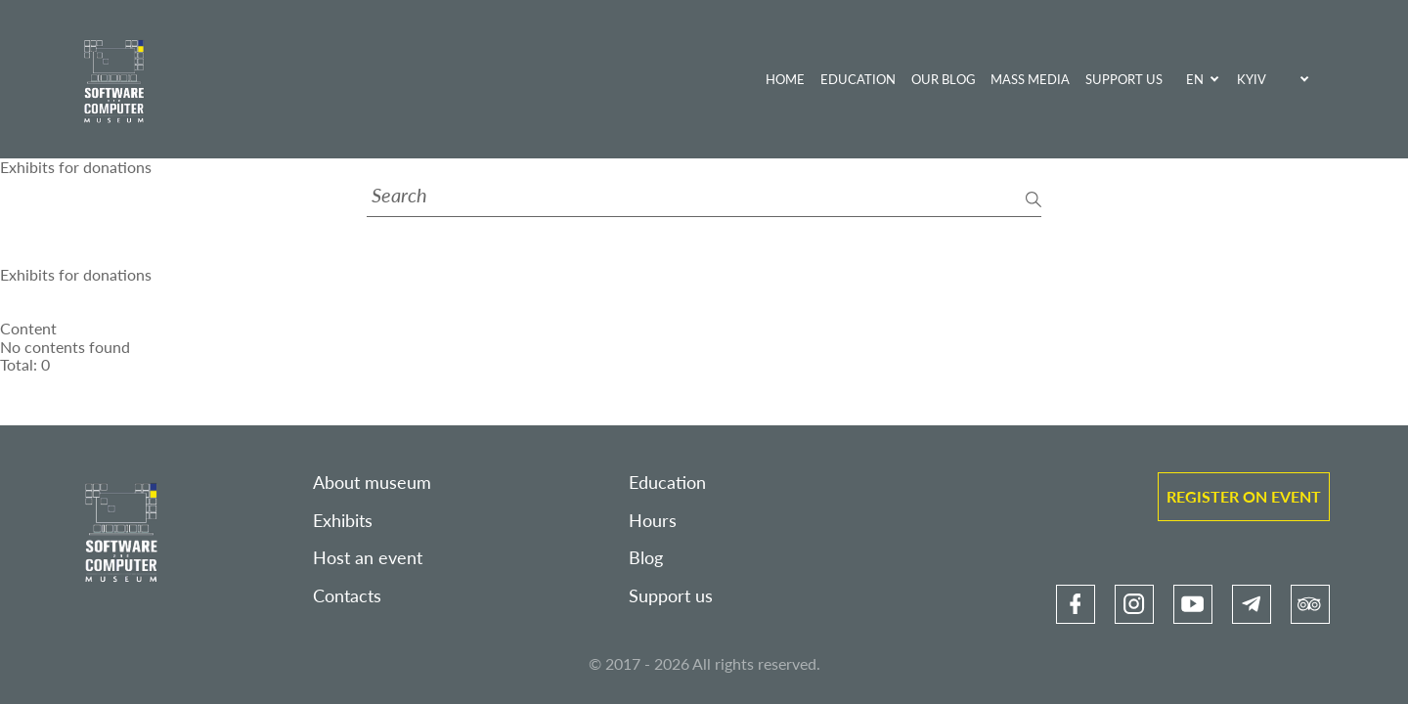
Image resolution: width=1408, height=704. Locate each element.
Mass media (1030, 79)
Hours (653, 520)
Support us (1124, 79)
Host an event (367, 558)
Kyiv (1251, 79)
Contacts (347, 596)
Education (858, 79)
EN (1195, 79)
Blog (646, 558)
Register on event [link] (1243, 496)
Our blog (943, 79)
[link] (1075, 604)
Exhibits (343, 520)
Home (785, 79)
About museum (372, 482)
